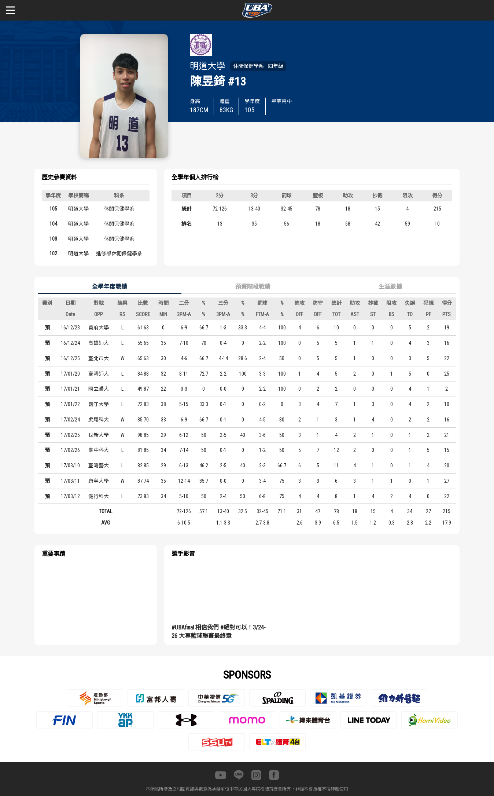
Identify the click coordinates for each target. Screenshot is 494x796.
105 (53, 209)
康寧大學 (98, 481)
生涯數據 (390, 286)
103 (53, 239)
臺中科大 (98, 450)
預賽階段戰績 (252, 286)
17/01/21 (70, 389)
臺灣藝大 (98, 465)
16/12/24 (70, 343)
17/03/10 (70, 465)
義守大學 (98, 404)
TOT (336, 314)
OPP (98, 314)
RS (122, 314)
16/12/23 (70, 328)
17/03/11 (70, 481)
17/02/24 (70, 420)
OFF (299, 314)
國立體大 (98, 389)
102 (53, 253)
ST (373, 314)
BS (391, 314)
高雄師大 (98, 343)
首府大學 (98, 328)
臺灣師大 (98, 374)
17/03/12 (70, 496)
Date (70, 314)
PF (428, 314)
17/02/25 (70, 435)
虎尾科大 (98, 420)
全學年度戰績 (109, 286)
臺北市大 (98, 358)
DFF (317, 314)
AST (354, 314)
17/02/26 (70, 450)
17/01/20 (70, 374)
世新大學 (98, 435)
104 (53, 224)
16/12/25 (70, 358)
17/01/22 (70, 404)
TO (410, 314)
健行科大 (98, 496)
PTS (446, 314)
